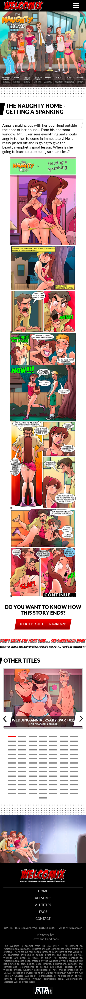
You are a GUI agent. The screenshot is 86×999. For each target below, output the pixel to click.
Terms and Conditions (45, 939)
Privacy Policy (45, 934)
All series (43, 898)
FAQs (43, 912)
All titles (43, 905)
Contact (43, 919)
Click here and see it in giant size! (43, 623)
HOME (43, 891)
